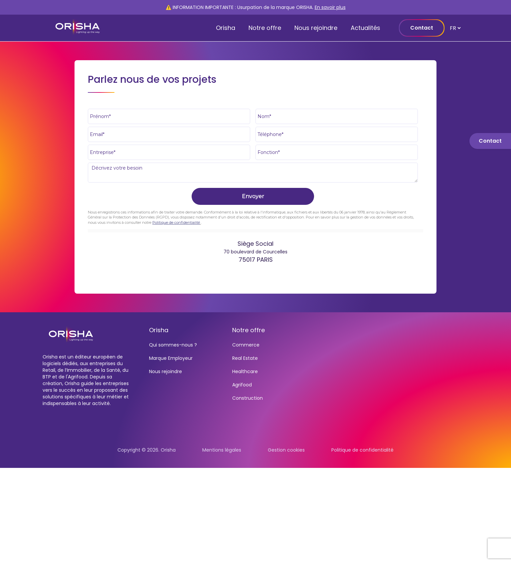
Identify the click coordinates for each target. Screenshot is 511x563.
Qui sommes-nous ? (173, 345)
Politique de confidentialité (176, 222)
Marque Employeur (171, 358)
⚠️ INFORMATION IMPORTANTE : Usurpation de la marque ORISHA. (256, 7)
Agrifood (242, 384)
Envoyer (253, 196)
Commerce (245, 345)
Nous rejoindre (315, 28)
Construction (247, 398)
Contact (421, 28)
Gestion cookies (286, 450)
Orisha (225, 28)
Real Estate (245, 358)
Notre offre (265, 28)
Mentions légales (221, 450)
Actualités (365, 28)
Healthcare (245, 371)
